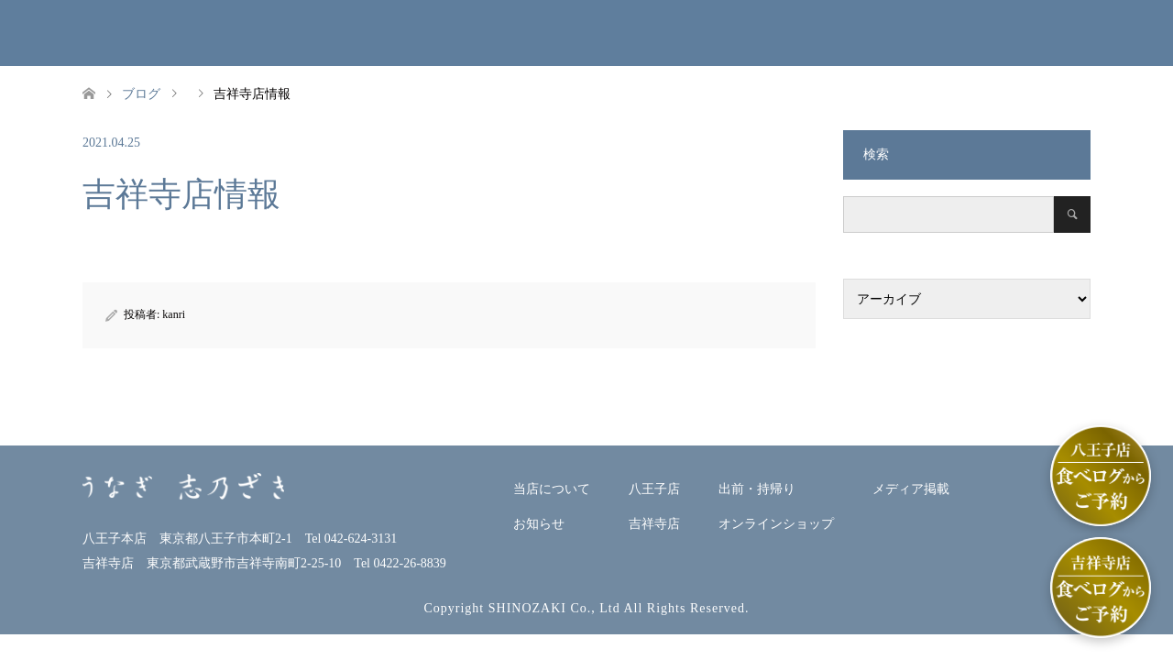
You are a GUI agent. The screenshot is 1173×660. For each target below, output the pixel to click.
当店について (297, 32)
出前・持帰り (767, 32)
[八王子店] (1100, 475)
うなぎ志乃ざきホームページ (74, 40)
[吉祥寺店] (1100, 587)
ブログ (141, 94)
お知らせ (428, 32)
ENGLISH (1134, 32)
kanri (173, 314)
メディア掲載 (1003, 32)
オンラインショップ (865, 32)
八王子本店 (539, 32)
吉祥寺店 (662, 32)
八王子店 (654, 489)
